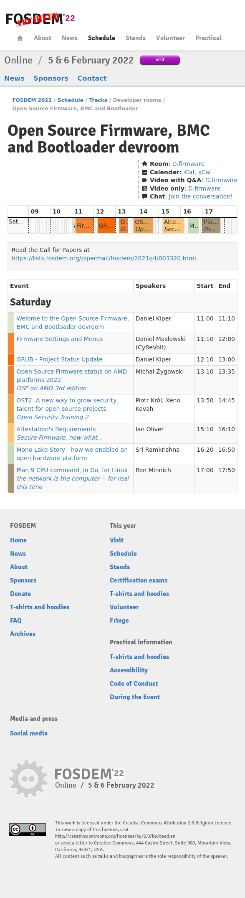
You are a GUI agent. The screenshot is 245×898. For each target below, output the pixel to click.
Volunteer (170, 38)
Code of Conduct (134, 683)
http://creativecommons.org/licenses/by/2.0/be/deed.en (115, 836)
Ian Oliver (150, 429)
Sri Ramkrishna (158, 449)
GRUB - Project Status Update (59, 359)
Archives (22, 634)
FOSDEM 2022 (32, 100)
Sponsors (51, 78)
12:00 (226, 339)
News (70, 38)
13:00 (226, 359)
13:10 (205, 371)
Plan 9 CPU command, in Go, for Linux (72, 478)
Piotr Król (149, 400)
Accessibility (129, 670)
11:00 (205, 318)
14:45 (226, 400)
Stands (136, 38)
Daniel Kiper (153, 318)
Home (20, 38)
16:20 (205, 449)
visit (160, 59)
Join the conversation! (200, 196)
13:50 (205, 400)
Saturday (21, 221)
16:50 (226, 449)
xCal (204, 172)
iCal (188, 172)
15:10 (205, 429)
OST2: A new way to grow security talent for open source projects (66, 408)
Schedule (101, 38)
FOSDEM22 (40, 19)
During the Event (135, 697)
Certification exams (138, 580)
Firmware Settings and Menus (59, 339)
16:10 (226, 429)
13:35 (226, 371)
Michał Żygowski (160, 371)
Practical (208, 38)
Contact (92, 78)
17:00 (205, 470)
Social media (29, 733)
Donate (20, 594)
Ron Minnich (153, 470)
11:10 (226, 318)
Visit (117, 540)
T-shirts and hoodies (39, 607)
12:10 (205, 359)
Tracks (98, 100)
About (42, 38)
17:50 (226, 470)
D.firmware (188, 163)
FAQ (16, 620)
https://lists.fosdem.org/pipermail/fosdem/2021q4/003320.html (104, 258)
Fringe (119, 620)
